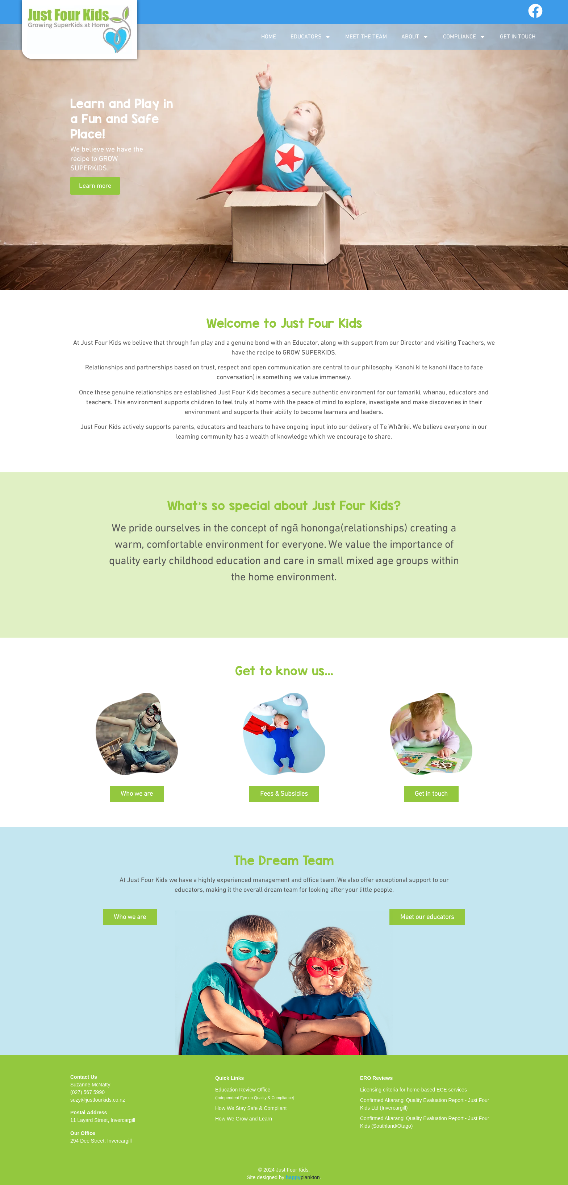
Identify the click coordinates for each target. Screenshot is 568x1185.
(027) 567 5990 (87, 1092)
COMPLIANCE (464, 36)
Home (268, 37)
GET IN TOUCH (517, 37)
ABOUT (415, 36)
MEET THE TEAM (366, 37)
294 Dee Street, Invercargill (101, 1141)
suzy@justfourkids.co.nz (97, 1100)
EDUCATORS (311, 36)
